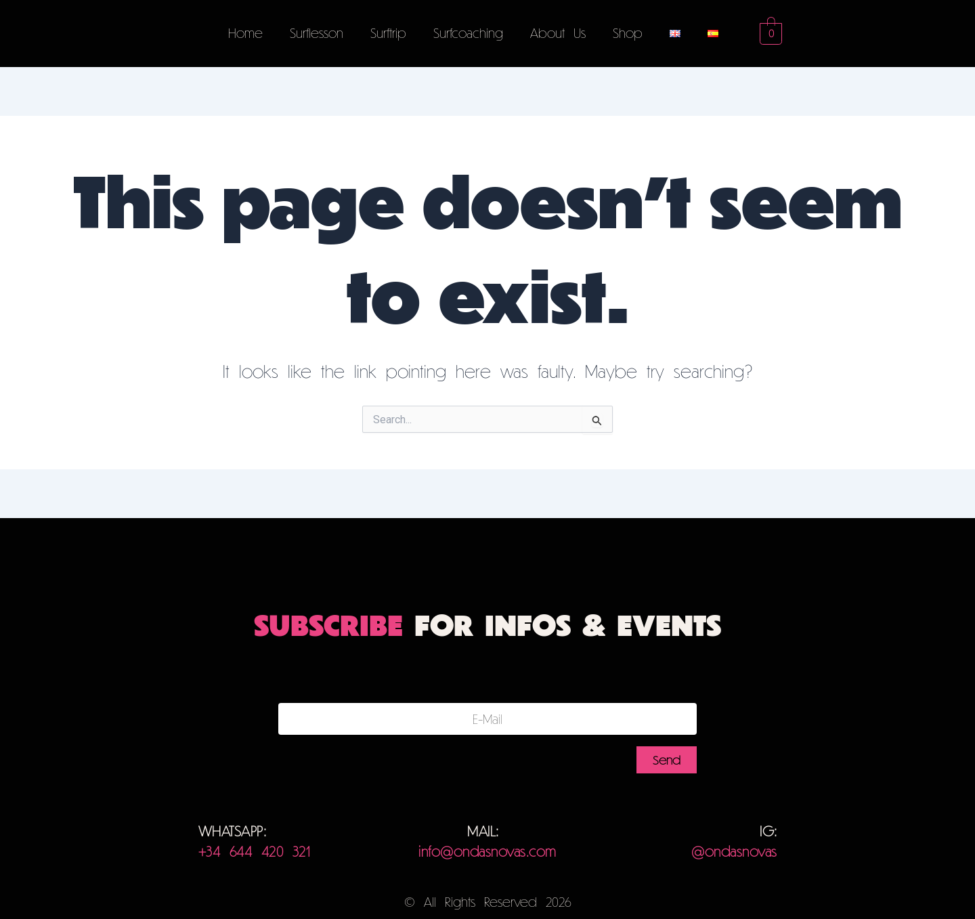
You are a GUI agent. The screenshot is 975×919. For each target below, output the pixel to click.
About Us (558, 33)
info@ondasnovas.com (487, 850)
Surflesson (316, 33)
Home (245, 33)
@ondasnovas (731, 850)
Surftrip (388, 33)
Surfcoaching (468, 33)
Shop (628, 33)
